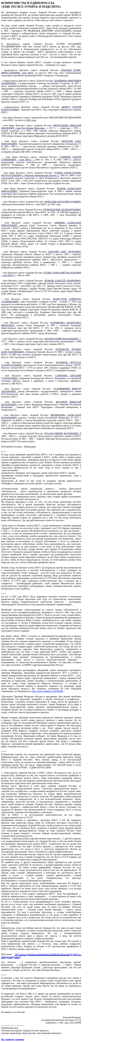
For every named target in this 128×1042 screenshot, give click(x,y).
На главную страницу (12, 1039)
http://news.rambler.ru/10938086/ (47, 691)
